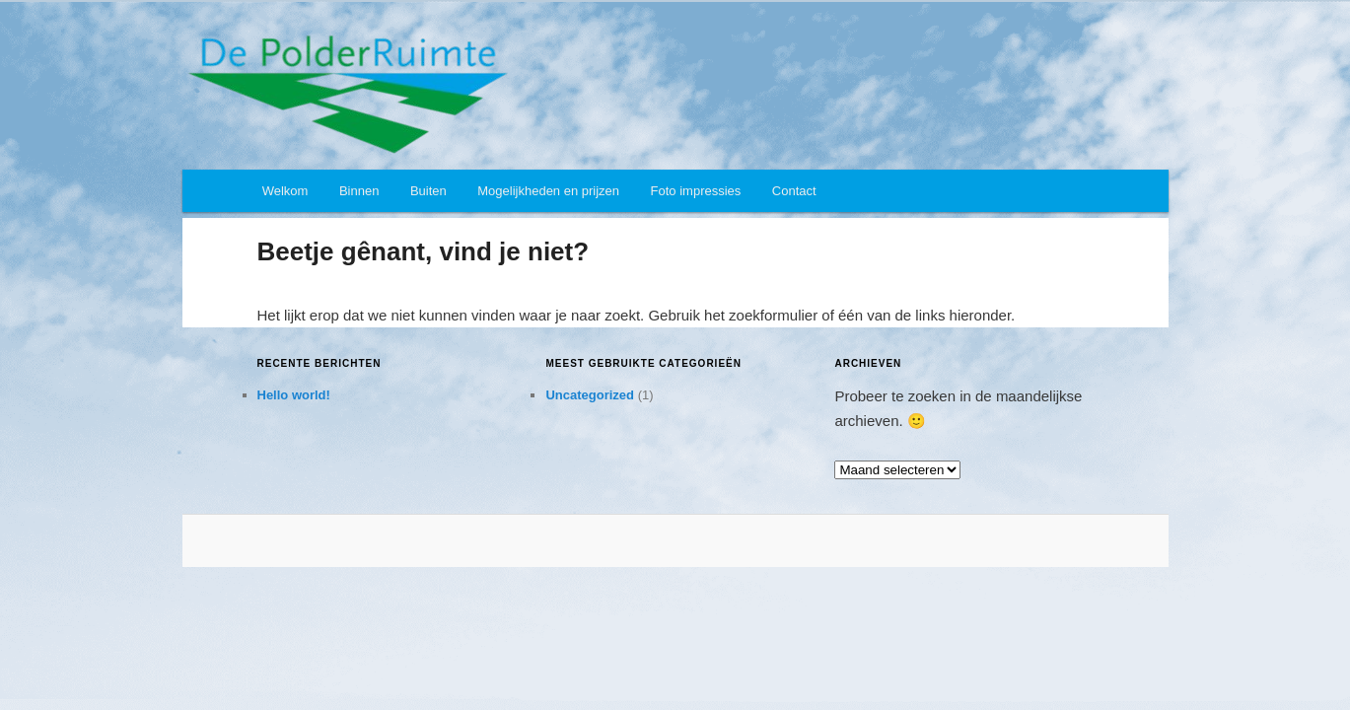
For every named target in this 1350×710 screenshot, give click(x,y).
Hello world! (293, 395)
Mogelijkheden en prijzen (548, 190)
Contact (794, 190)
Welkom (285, 190)
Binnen (359, 190)
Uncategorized (589, 395)
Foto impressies (696, 190)
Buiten (428, 190)
